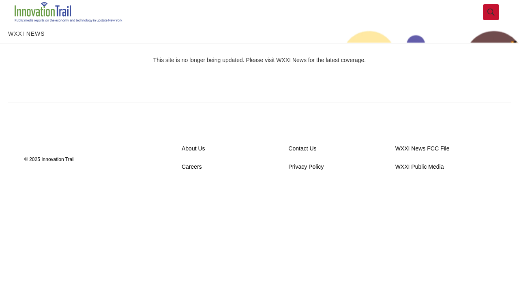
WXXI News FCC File (422, 167)
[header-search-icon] (497, 21)
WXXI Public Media (419, 185)
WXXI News (26, 52)
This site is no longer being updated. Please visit (215, 78)
